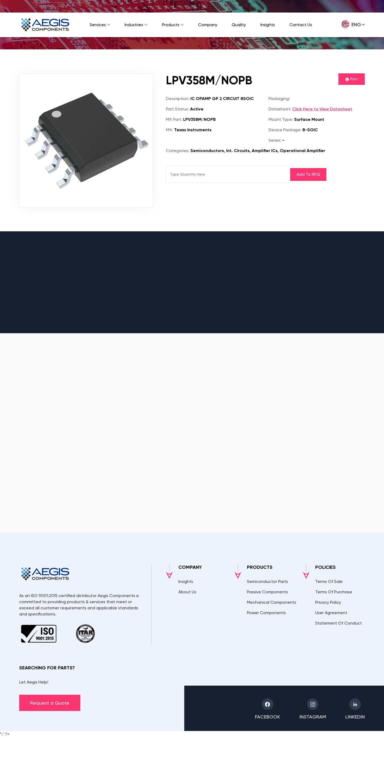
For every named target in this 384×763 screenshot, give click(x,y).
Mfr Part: (174, 119)
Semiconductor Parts (267, 581)
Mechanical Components (271, 602)
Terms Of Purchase (333, 591)
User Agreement (331, 612)
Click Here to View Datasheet (322, 109)
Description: (177, 98)
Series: (275, 140)
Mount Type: (281, 119)
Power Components (266, 612)
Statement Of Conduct (338, 623)
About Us (187, 591)
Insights (267, 24)
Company (207, 24)
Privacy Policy (328, 602)
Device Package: (285, 129)
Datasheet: (280, 109)
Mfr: (169, 129)
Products (170, 24)
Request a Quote (49, 703)
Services (98, 24)
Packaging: (279, 98)
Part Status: (177, 109)
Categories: (177, 150)
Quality (239, 24)
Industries (134, 24)
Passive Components (267, 591)
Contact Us (300, 24)
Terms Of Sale (329, 581)
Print (351, 79)
